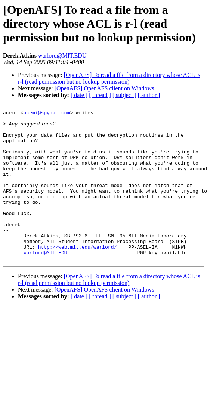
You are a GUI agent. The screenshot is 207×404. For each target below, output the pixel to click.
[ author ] (149, 95)
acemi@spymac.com (47, 113)
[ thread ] (100, 95)
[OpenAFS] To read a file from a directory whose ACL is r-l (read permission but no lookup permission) (109, 78)
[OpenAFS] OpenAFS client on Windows (104, 88)
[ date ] (79, 95)
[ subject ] (124, 95)
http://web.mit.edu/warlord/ (77, 274)
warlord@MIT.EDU (62, 55)
